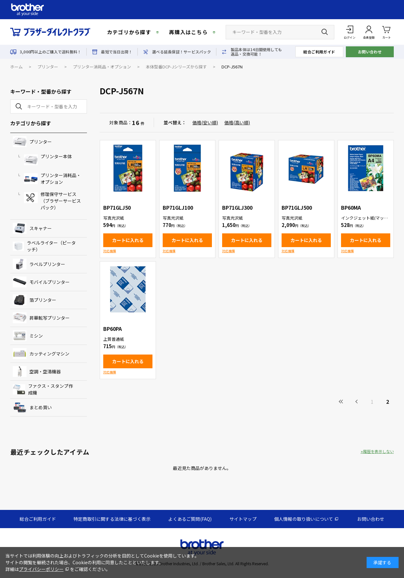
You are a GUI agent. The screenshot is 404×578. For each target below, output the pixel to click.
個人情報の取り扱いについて (303, 519)
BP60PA (112, 328)
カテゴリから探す (129, 32)
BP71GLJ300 (237, 207)
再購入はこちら (188, 32)
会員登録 (369, 37)
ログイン (349, 37)
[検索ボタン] (324, 32)
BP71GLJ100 (178, 207)
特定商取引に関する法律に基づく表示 (112, 519)
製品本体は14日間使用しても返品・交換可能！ (256, 51)
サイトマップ (243, 519)
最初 (341, 401)
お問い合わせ (370, 51)
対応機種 (109, 250)
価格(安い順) (205, 122)
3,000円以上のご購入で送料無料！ (50, 52)
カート (386, 32)
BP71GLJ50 (117, 207)
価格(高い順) (237, 122)
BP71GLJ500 (297, 207)
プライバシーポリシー (41, 569)
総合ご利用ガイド (319, 51)
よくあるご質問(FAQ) (190, 519)
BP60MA (351, 207)
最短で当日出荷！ (116, 52)
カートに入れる (128, 240)
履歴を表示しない (378, 451)
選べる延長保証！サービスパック (181, 52)
